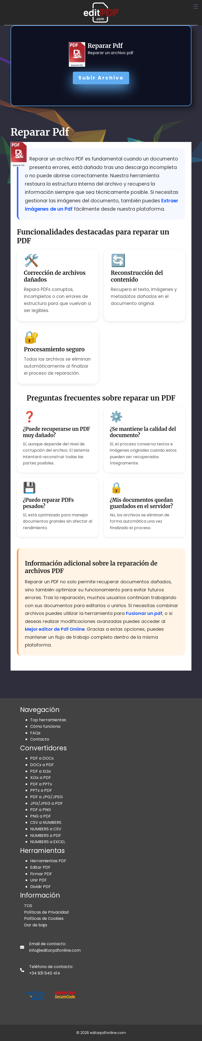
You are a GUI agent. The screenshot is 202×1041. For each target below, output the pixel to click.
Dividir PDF (40, 887)
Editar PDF (40, 867)
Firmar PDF (41, 874)
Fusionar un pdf (144, 613)
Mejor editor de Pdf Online (55, 629)
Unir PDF (38, 880)
